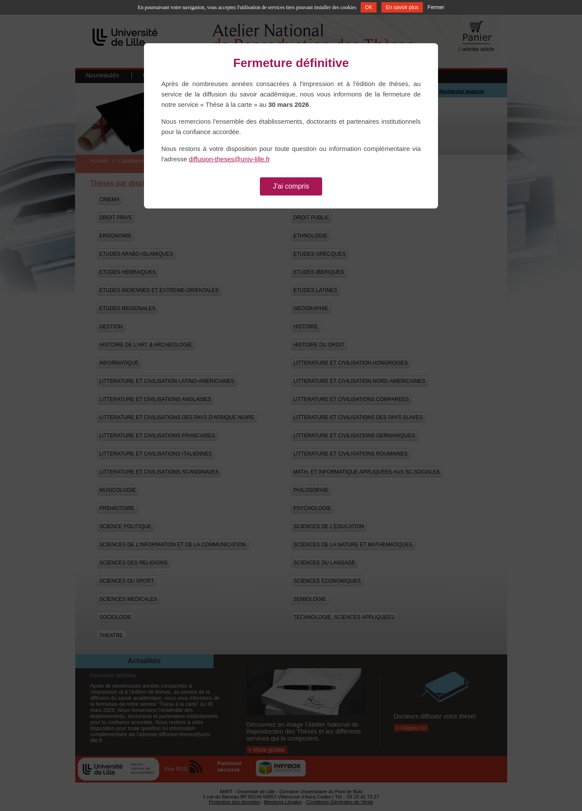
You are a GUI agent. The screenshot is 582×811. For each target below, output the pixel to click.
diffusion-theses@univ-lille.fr (229, 159)
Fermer (436, 7)
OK (368, 7)
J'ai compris (291, 186)
